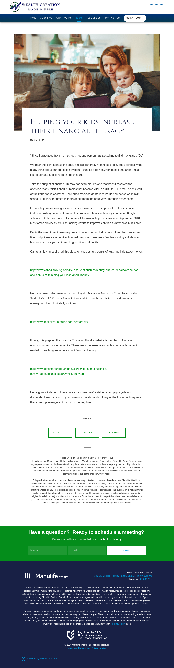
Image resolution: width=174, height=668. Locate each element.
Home (33, 18)
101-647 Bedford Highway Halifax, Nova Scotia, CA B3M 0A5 (123, 576)
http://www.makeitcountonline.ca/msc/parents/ (59, 321)
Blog (79, 18)
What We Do (64, 18)
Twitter (87, 432)
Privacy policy (99, 648)
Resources (93, 18)
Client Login (135, 18)
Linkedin (114, 432)
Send (126, 550)
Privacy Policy (119, 624)
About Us (46, 18)
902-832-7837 (145, 579)
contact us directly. (110, 539)
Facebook (60, 432)
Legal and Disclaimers (79, 648)
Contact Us (112, 18)
